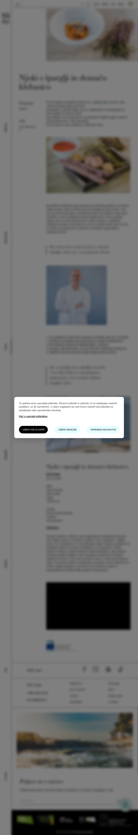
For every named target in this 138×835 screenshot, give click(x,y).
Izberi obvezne (68, 429)
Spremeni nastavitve (103, 429)
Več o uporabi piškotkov (33, 416)
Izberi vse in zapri (34, 429)
